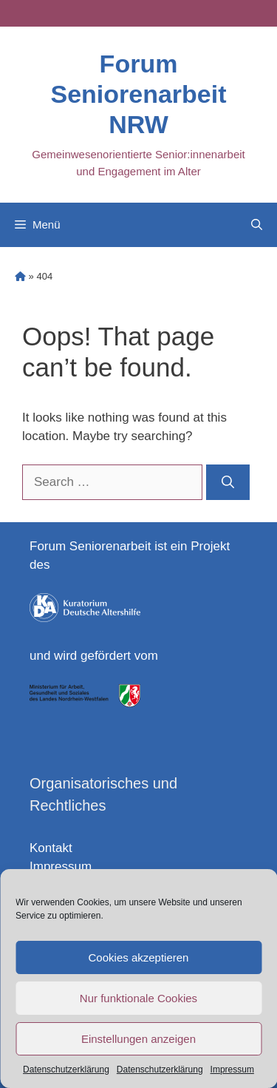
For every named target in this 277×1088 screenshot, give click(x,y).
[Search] (228, 482)
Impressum (232, 1069)
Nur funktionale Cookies (138, 998)
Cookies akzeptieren (139, 957)
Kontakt (51, 848)
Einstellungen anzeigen (138, 1039)
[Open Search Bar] (256, 225)
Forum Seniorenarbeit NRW (138, 94)
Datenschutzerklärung (66, 1069)
